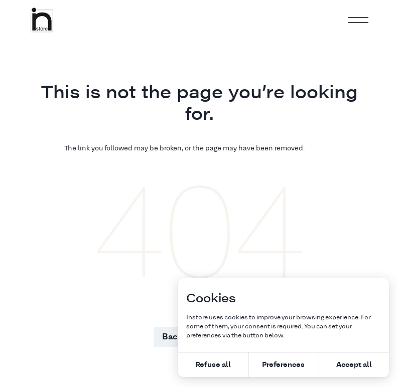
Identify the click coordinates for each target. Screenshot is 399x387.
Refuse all (213, 364)
